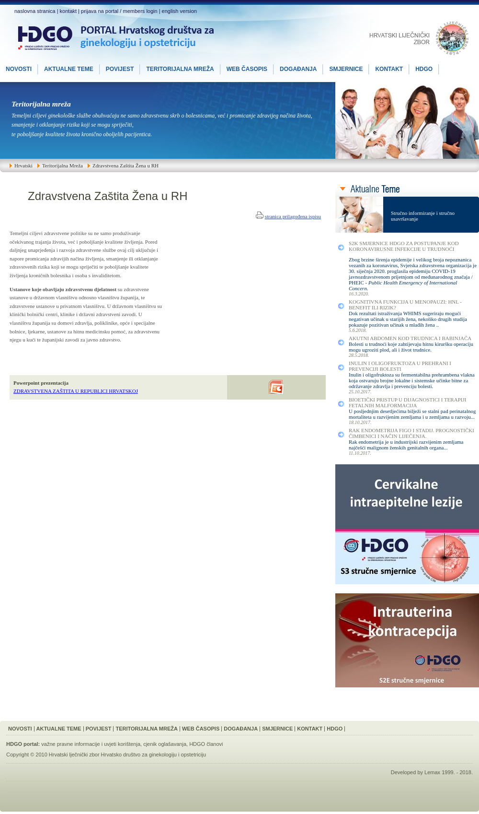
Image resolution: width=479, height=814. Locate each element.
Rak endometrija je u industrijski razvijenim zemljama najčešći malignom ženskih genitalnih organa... (406, 444)
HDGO (334, 728)
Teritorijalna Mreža (146, 728)
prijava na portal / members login (119, 11)
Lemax (432, 772)
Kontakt (309, 728)
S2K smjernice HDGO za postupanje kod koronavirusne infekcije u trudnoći (404, 246)
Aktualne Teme (58, 728)
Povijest (99, 728)
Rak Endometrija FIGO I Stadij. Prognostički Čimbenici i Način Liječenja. (411, 433)
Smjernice (277, 728)
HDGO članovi (206, 744)
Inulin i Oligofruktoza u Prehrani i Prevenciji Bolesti (400, 366)
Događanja (241, 728)
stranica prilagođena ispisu (293, 216)
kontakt (68, 11)
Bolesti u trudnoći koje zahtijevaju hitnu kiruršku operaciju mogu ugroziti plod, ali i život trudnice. (411, 347)
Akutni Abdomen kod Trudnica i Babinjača (410, 338)
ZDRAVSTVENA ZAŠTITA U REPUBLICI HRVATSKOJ (75, 391)
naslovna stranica (35, 11)
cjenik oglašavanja (164, 744)
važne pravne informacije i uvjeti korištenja (90, 744)
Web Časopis (200, 728)
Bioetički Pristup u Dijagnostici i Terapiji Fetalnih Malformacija (407, 402)
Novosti (20, 728)
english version (179, 11)
